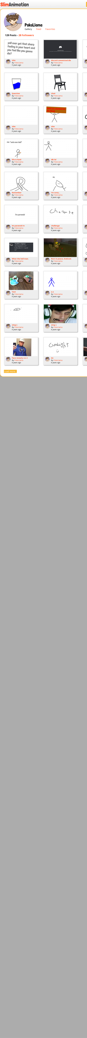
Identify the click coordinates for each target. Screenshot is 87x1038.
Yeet (14, 292)
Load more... (10, 371)
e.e (52, 292)
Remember (16, 192)
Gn (52, 358)
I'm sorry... (55, 192)
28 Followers (26, 35)
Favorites (50, 29)
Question (16, 93)
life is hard (16, 159)
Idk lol (53, 159)
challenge (55, 226)
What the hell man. (20, 259)
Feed (38, 29)
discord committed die (61, 60)
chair (53, 93)
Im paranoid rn (18, 226)
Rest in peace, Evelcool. (61, 259)
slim (13, 60)
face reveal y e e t (20, 358)
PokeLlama (18, 63)
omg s (14, 325)
